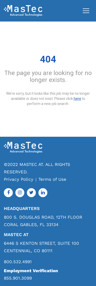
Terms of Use (52, 179)
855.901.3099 (18, 278)
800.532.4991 (18, 262)
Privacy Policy (18, 179)
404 (48, 59)
